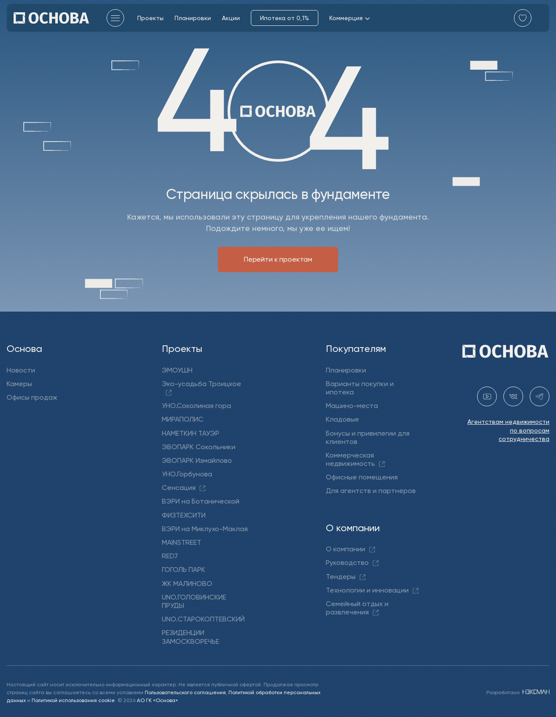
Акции (231, 17)
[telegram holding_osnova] (539, 396)
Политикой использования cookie (73, 699)
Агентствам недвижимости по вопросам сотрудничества (508, 430)
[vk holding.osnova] (513, 396)
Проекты (150, 17)
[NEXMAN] (535, 692)
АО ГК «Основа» (157, 699)
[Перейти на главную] (51, 18)
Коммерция (349, 18)
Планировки (193, 17)
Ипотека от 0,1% (284, 17)
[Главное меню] (115, 18)
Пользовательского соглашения (185, 692)
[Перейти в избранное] (522, 18)
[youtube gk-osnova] (487, 396)
